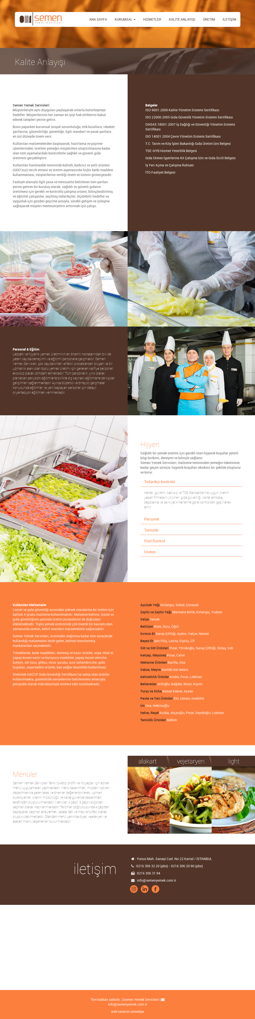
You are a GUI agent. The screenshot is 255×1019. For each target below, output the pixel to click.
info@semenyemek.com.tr (127, 1004)
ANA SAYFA (98, 19)
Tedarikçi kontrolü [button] (159, 482)
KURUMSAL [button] (125, 19)
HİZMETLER (152, 19)
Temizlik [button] (151, 530)
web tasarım (120, 1011)
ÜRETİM (209, 19)
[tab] (191, 482)
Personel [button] (151, 519)
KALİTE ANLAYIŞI (182, 19)
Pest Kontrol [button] (154, 541)
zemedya (137, 1011)
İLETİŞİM (229, 19)
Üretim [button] (150, 552)
